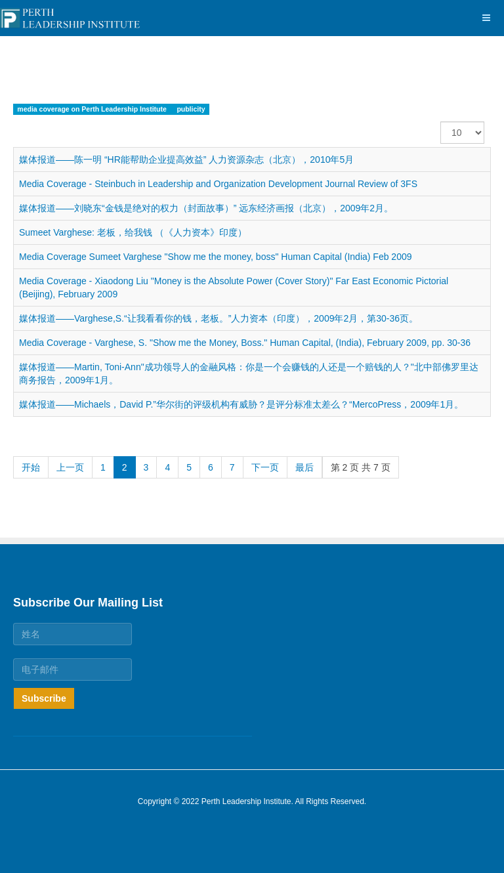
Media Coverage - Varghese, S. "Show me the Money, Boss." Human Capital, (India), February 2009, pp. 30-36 (245, 342)
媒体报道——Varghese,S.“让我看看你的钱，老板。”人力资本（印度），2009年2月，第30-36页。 (218, 318)
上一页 (70, 467)
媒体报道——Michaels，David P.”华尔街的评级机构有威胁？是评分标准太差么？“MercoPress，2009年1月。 (241, 404)
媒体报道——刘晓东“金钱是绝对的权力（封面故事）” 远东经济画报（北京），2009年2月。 (206, 208)
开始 (31, 467)
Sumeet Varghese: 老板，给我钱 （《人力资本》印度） (133, 232)
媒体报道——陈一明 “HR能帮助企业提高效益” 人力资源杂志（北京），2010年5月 (186, 159)
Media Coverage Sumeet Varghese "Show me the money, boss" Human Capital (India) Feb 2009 (215, 256)
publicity (191, 109)
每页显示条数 (440, 121)
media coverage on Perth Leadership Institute (92, 109)
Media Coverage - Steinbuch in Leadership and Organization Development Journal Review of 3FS (218, 184)
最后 (304, 467)
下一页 (265, 467)
